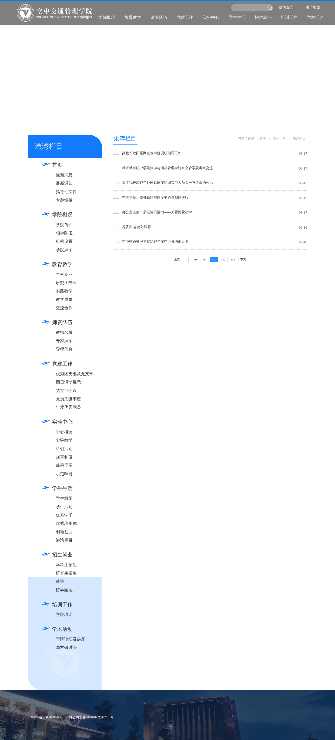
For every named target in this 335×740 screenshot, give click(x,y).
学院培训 (64, 614)
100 (204, 259)
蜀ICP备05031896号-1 (46, 717)
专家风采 (64, 341)
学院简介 (64, 224)
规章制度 (64, 457)
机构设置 (64, 241)
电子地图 (313, 7)
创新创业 (64, 532)
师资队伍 (159, 17)
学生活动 (64, 506)
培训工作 (289, 17)
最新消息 (64, 175)
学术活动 (315, 17)
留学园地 (64, 590)
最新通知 (64, 183)
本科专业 (64, 274)
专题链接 (64, 200)
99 (195, 259)
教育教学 (132, 17)
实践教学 (64, 291)
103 (233, 259)
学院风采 (64, 249)
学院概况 (106, 17)
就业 (60, 581)
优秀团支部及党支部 (75, 374)
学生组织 (64, 498)
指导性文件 (66, 191)
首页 (85, 17)
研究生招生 (66, 573)
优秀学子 (64, 515)
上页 (177, 259)
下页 (243, 259)
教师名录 (64, 332)
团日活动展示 (68, 382)
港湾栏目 (64, 540)
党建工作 (185, 17)
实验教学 (64, 440)
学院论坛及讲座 (70, 639)
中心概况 (64, 432)
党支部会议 (66, 390)
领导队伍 (64, 233)
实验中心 (211, 17)
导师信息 (64, 349)
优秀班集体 (66, 523)
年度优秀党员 (68, 407)
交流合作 (64, 308)
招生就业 (263, 17)
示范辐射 (64, 473)
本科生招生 (66, 564)
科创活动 (64, 448)
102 (223, 259)
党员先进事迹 (68, 399)
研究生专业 (66, 282)
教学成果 (64, 299)
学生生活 (237, 17)
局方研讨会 (66, 647)
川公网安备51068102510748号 (91, 717)
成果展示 (64, 465)
